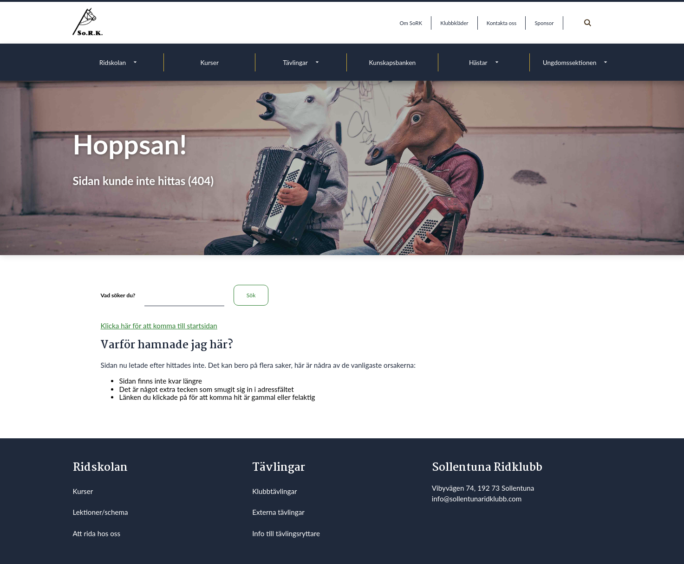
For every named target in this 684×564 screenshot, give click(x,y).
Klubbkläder (454, 23)
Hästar (478, 62)
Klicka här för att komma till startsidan (158, 325)
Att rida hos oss (97, 533)
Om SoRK (411, 23)
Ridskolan (112, 62)
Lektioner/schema (100, 512)
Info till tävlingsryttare (286, 533)
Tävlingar (295, 62)
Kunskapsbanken (392, 62)
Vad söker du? (117, 295)
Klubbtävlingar (274, 491)
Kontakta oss (501, 23)
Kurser (210, 62)
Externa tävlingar (278, 512)
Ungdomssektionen (570, 62)
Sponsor (544, 23)
